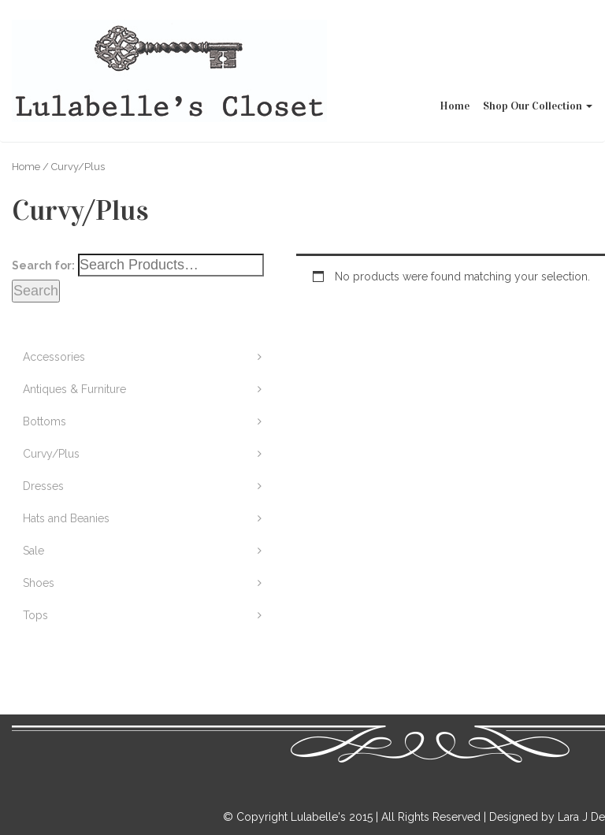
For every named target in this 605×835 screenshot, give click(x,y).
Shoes (38, 583)
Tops (35, 615)
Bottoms (44, 421)
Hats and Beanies (66, 518)
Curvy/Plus (51, 453)
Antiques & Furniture (74, 389)
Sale (33, 550)
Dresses (43, 486)
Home (454, 43)
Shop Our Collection (538, 43)
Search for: (43, 265)
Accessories (54, 357)
